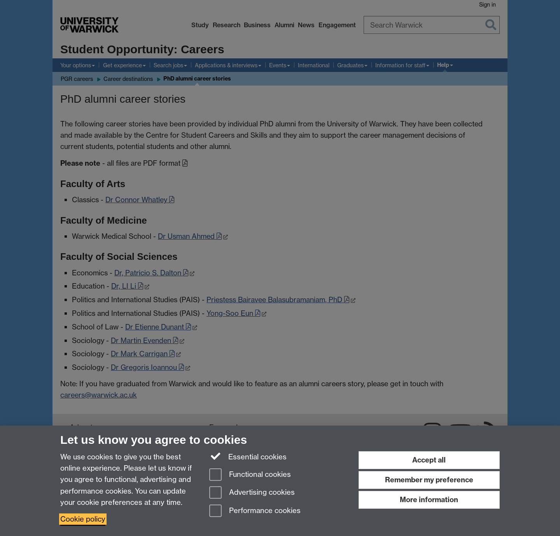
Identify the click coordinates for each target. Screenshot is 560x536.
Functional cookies (250, 475)
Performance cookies (255, 511)
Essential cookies (248, 456)
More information (429, 499)
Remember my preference (429, 479)
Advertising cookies (252, 493)
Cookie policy (82, 519)
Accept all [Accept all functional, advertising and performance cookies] (429, 459)
